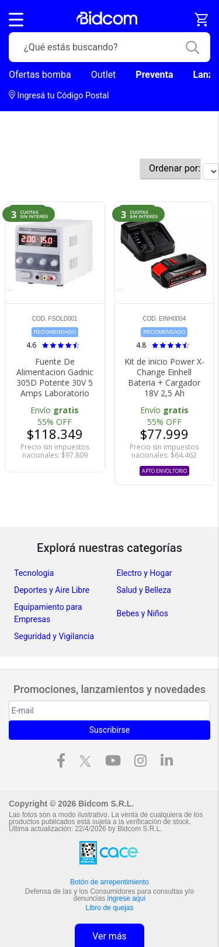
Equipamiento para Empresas (48, 613)
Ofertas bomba (40, 74)
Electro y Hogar (144, 573)
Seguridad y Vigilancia (54, 636)
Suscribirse (109, 730)
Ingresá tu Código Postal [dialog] (59, 95)
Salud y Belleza (144, 590)
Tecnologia (34, 573)
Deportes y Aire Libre (51, 590)
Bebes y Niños (143, 613)
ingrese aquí (126, 898)
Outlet (103, 74)
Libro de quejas (109, 908)
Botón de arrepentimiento (109, 882)
